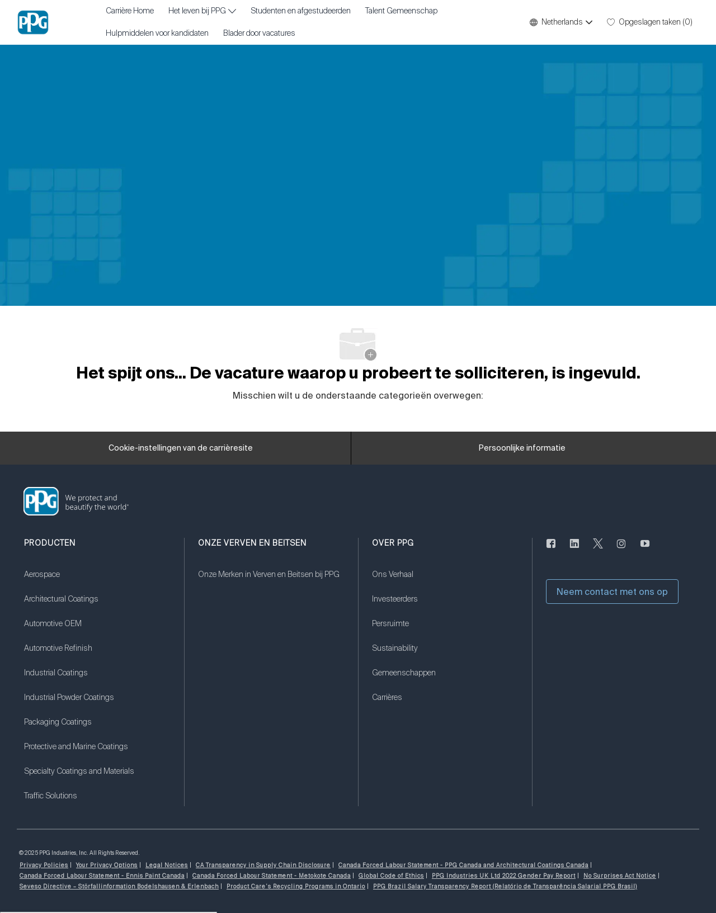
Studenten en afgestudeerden (301, 11)
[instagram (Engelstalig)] (621, 550)
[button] (560, 22)
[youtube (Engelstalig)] (645, 550)
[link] (97, 581)
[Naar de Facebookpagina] (551, 550)
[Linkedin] (574, 550)
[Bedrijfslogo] (33, 22)
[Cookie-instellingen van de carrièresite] (180, 448)
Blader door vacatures (259, 33)
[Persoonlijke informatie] (522, 448)
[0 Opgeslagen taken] (650, 22)
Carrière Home (130, 11)
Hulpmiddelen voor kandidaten (157, 33)
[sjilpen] (598, 550)
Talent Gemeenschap (401, 11)
